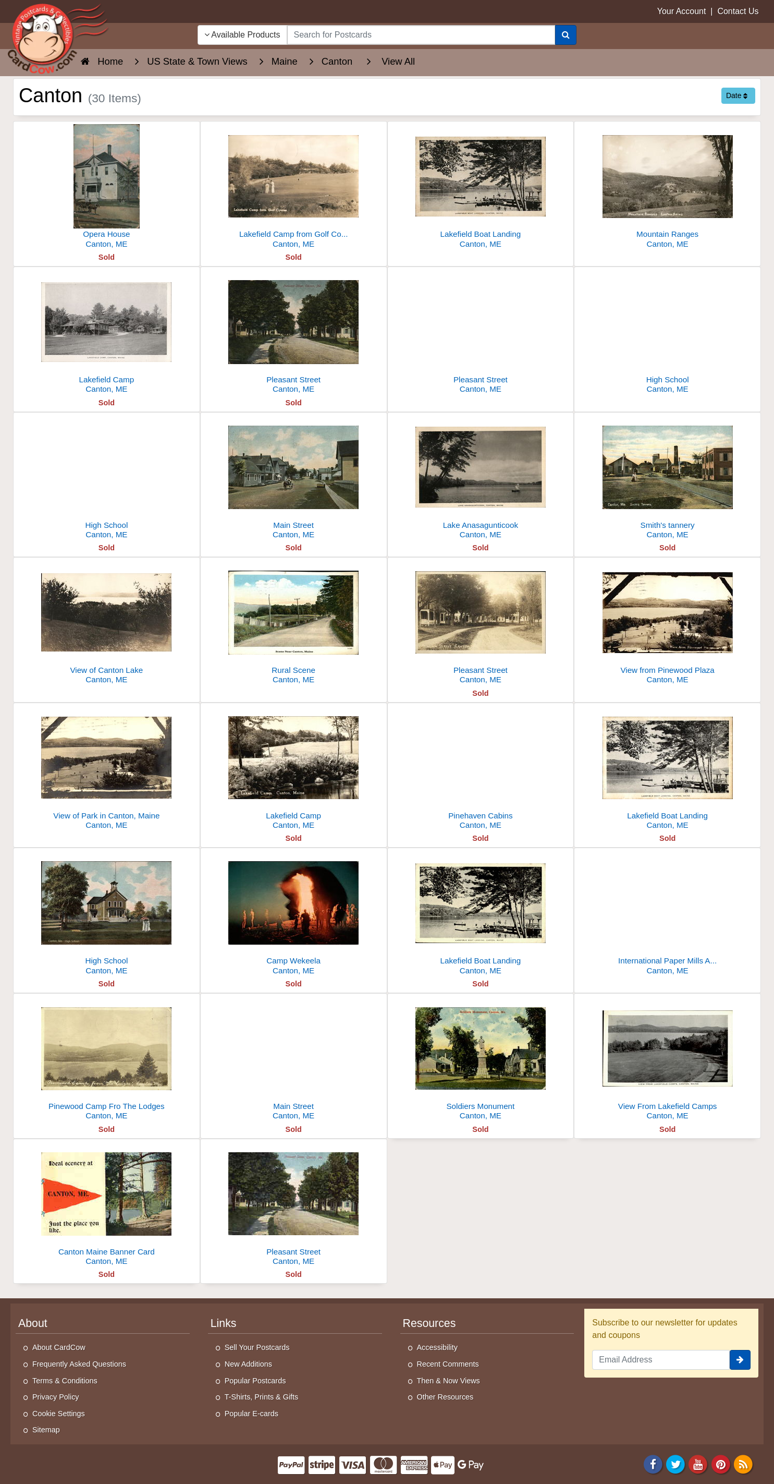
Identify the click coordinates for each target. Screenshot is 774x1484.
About (32, 1323)
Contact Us (737, 11)
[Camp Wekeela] (294, 914)
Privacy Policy (55, 1397)
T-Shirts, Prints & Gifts (262, 1397)
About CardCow (58, 1347)
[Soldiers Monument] (481, 1059)
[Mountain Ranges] (667, 187)
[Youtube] (698, 1463)
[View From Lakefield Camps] (667, 1059)
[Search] (565, 35)
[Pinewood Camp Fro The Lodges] (107, 1059)
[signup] (740, 1360)
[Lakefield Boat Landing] (481, 187)
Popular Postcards (255, 1381)
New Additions (248, 1364)
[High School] (667, 333)
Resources (429, 1323)
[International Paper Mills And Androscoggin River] (667, 914)
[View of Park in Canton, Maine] (107, 769)
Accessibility (437, 1347)
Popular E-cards (251, 1413)
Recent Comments (448, 1364)
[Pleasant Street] (294, 333)
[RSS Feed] (743, 1463)
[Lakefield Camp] (107, 333)
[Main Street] (294, 478)
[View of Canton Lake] (107, 623)
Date (736, 95)
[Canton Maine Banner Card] (107, 1205)
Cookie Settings (58, 1413)
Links (224, 1323)
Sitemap (46, 1430)
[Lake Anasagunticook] (481, 478)
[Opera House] (107, 187)
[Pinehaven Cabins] (481, 769)
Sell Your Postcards (257, 1347)
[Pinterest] (721, 1463)
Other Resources (445, 1397)
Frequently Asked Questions (79, 1364)
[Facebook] (653, 1463)
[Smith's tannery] (667, 478)
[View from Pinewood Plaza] (667, 623)
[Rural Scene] (294, 623)
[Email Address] (661, 1360)
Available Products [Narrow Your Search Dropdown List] (242, 34)
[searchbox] (421, 35)
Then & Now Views (448, 1381)
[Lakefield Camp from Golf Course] (294, 187)
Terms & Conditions (64, 1381)
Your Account (681, 11)
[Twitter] (675, 1463)
